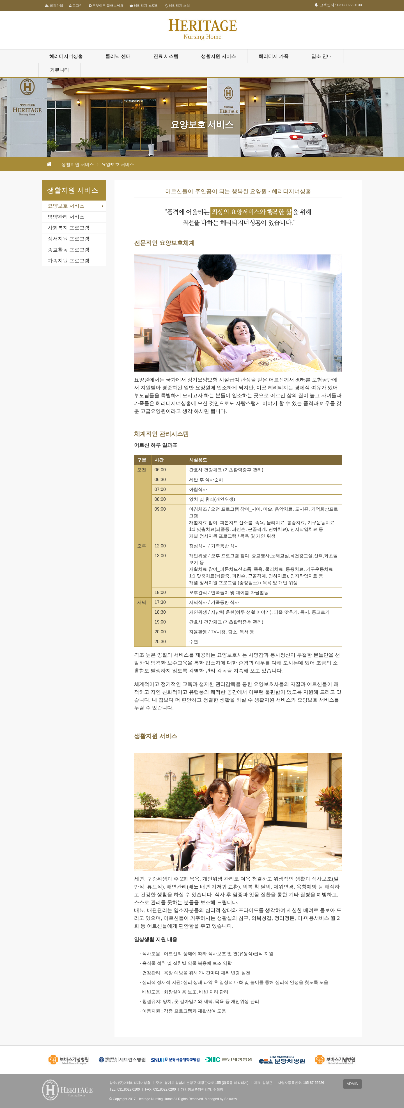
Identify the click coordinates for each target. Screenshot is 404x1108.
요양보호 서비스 (66, 206)
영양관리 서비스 (66, 217)
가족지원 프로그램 (68, 260)
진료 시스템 (166, 56)
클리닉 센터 (118, 56)
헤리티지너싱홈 (66, 56)
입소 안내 (321, 56)
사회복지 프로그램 (68, 228)
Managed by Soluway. (221, 1099)
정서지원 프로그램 (68, 239)
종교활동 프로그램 (68, 249)
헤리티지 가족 (274, 56)
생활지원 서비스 (218, 56)
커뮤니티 (59, 70)
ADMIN (353, 1084)
